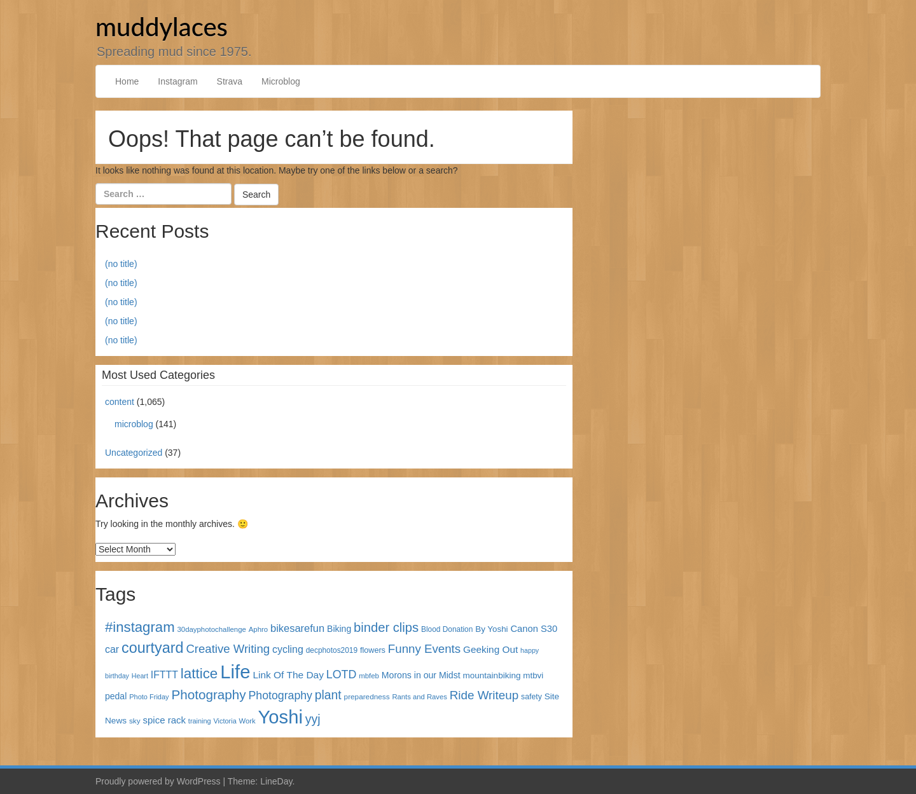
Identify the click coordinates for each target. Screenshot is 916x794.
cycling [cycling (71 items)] (287, 649)
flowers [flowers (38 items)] (372, 650)
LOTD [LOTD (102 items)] (341, 674)
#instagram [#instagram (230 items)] (140, 627)
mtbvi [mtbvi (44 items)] (533, 675)
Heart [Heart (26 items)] (140, 676)
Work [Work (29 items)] (247, 721)
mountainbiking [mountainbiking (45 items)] (492, 675)
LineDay (276, 781)
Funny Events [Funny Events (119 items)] (424, 648)
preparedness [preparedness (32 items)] (367, 696)
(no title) (121, 264)
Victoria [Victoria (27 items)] (225, 721)
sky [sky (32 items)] (135, 720)
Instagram (177, 81)
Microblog (280, 81)
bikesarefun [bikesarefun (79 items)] (297, 628)
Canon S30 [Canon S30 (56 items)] (533, 629)
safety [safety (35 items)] (531, 696)
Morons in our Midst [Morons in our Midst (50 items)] (421, 675)
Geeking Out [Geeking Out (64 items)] (490, 649)
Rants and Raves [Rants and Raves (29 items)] (419, 697)
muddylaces (161, 26)
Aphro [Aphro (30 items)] (258, 629)
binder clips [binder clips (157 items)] (386, 627)
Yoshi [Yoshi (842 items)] (280, 717)
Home (127, 81)
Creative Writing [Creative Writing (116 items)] (228, 648)
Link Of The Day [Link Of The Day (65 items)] (288, 674)
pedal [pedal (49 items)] (116, 696)
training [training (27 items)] (199, 721)
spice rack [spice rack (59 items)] (164, 720)
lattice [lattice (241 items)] (199, 673)
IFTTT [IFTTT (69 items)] (164, 674)
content (119, 402)
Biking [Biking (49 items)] (339, 629)
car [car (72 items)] (112, 649)
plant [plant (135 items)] (328, 695)
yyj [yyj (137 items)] (313, 719)
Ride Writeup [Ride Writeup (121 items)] (484, 695)
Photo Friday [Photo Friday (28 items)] (149, 697)
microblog (133, 424)
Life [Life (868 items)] (235, 671)
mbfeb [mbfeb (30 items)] (369, 676)
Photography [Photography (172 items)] (209, 694)
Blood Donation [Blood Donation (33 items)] (447, 629)
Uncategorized (133, 453)
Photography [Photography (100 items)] (280, 695)
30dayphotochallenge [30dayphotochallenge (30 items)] (211, 629)
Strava (229, 81)
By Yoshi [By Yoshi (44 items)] (491, 629)
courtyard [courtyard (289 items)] (152, 648)
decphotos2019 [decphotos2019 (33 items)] (331, 650)
